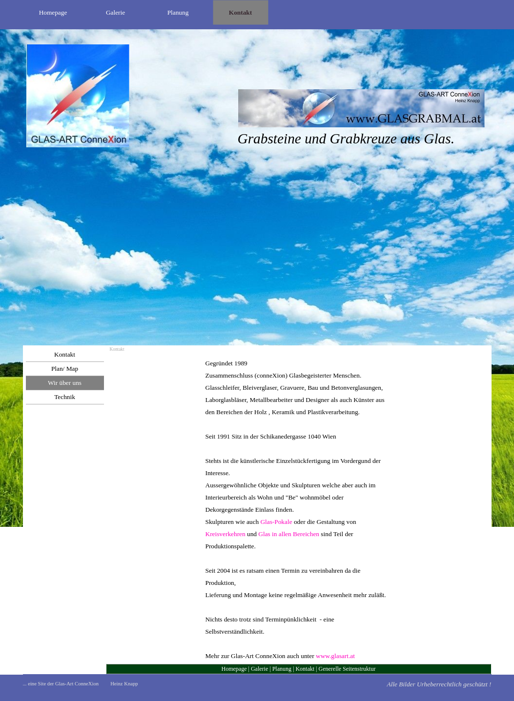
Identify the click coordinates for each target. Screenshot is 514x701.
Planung (281, 668)
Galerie (259, 668)
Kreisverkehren (226, 534)
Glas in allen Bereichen (288, 534)
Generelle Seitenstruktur (346, 668)
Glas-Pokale (276, 521)
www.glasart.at (335, 656)
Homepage (234, 668)
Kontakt (304, 668)
